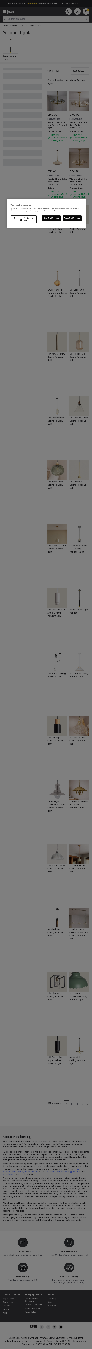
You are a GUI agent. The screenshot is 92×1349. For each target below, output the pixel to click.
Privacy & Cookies (33, 1308)
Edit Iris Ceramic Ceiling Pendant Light (77, 868)
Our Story (52, 1298)
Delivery (6, 1305)
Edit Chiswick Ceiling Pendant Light (55, 996)
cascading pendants (70, 1171)
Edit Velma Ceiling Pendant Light (78, 675)
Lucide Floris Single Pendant (78, 611)
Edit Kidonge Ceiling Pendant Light (55, 740)
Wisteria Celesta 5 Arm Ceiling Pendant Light (57, 125)
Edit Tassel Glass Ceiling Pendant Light (78, 740)
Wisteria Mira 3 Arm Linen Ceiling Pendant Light (78, 182)
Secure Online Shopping (31, 1299)
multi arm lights (19, 1171)
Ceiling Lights (18, 26)
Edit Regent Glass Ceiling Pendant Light (78, 357)
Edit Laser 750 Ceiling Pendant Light (77, 293)
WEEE (5, 1313)
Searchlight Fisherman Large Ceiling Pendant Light (56, 806)
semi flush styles (52, 1171)
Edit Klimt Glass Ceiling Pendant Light (55, 485)
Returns (6, 1309)
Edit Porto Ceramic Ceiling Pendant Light (57, 548)
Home (5, 26)
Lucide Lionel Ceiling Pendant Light (55, 932)
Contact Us (8, 1302)
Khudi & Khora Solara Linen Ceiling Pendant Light (57, 293)
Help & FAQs (8, 1298)
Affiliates (52, 1305)
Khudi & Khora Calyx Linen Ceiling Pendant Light (57, 182)
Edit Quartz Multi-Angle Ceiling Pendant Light (56, 612)
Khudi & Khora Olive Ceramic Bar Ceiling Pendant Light (78, 934)
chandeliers (8, 1174)
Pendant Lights (35, 26)
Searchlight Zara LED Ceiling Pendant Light (78, 548)
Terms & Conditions (34, 1304)
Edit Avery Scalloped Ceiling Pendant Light (78, 996)
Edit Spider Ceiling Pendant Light (56, 675)
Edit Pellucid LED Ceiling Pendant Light (55, 421)
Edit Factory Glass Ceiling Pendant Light (78, 421)
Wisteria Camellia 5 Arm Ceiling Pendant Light (79, 804)
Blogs (50, 1302)
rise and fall (33, 1171)
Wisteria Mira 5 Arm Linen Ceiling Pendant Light (78, 125)
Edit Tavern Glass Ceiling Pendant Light (56, 868)
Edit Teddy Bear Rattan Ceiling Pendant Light (55, 229)
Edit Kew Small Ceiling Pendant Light (77, 229)
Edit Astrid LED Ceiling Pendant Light (77, 485)
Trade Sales (30, 1312)
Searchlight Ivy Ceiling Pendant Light (77, 1060)
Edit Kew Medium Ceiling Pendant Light (56, 357)
